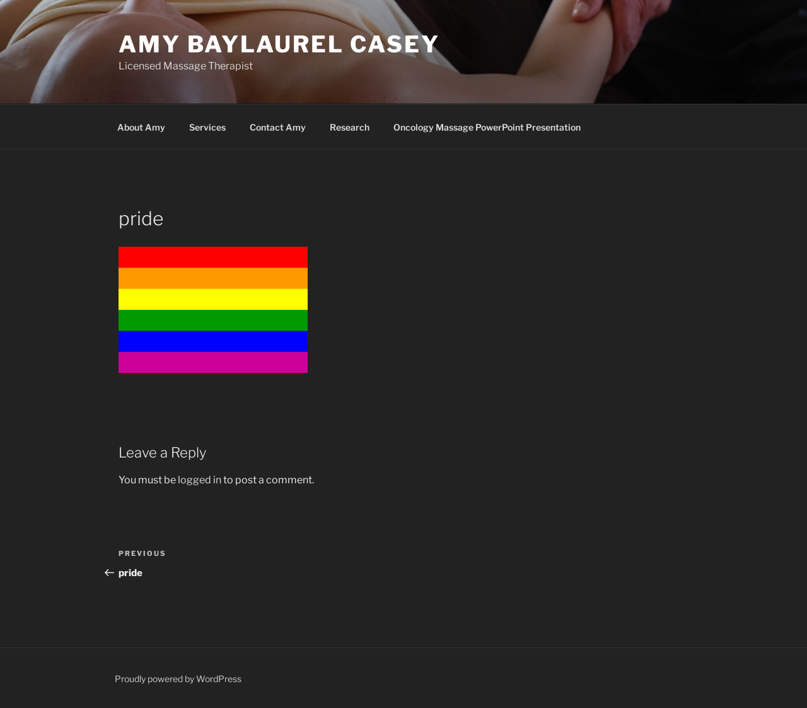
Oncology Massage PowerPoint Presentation (487, 127)
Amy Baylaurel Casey (279, 44)
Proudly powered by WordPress (178, 678)
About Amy (141, 127)
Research (349, 127)
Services (207, 127)
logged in (199, 480)
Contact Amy (278, 127)
